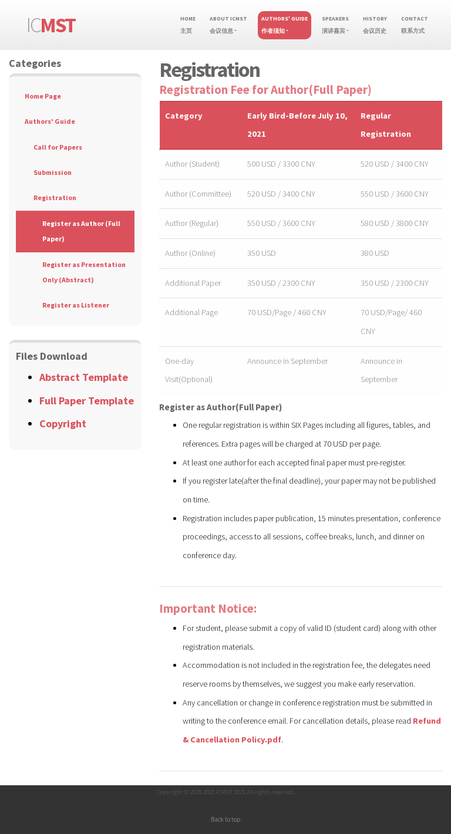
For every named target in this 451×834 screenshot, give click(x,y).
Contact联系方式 (414, 25)
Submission (52, 172)
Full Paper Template (86, 400)
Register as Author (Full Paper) (81, 231)
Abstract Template (83, 377)
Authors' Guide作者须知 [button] (284, 25)
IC (50, 25)
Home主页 (189, 25)
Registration (54, 197)
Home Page (43, 96)
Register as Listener (75, 304)
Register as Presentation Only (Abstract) (84, 272)
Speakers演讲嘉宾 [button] (335, 25)
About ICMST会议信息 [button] (228, 25)
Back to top (225, 819)
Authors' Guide (50, 121)
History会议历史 (375, 25)
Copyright (62, 423)
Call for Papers (57, 147)
